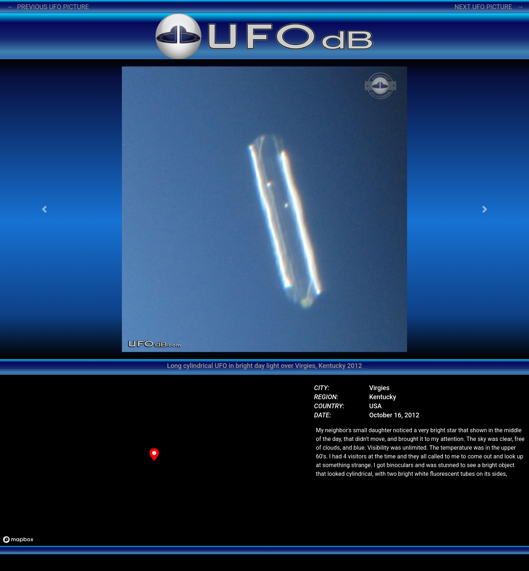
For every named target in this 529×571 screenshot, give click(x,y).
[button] (44, 209)
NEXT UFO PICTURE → (489, 7)
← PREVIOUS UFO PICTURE (48, 7)
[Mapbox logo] (18, 539)
